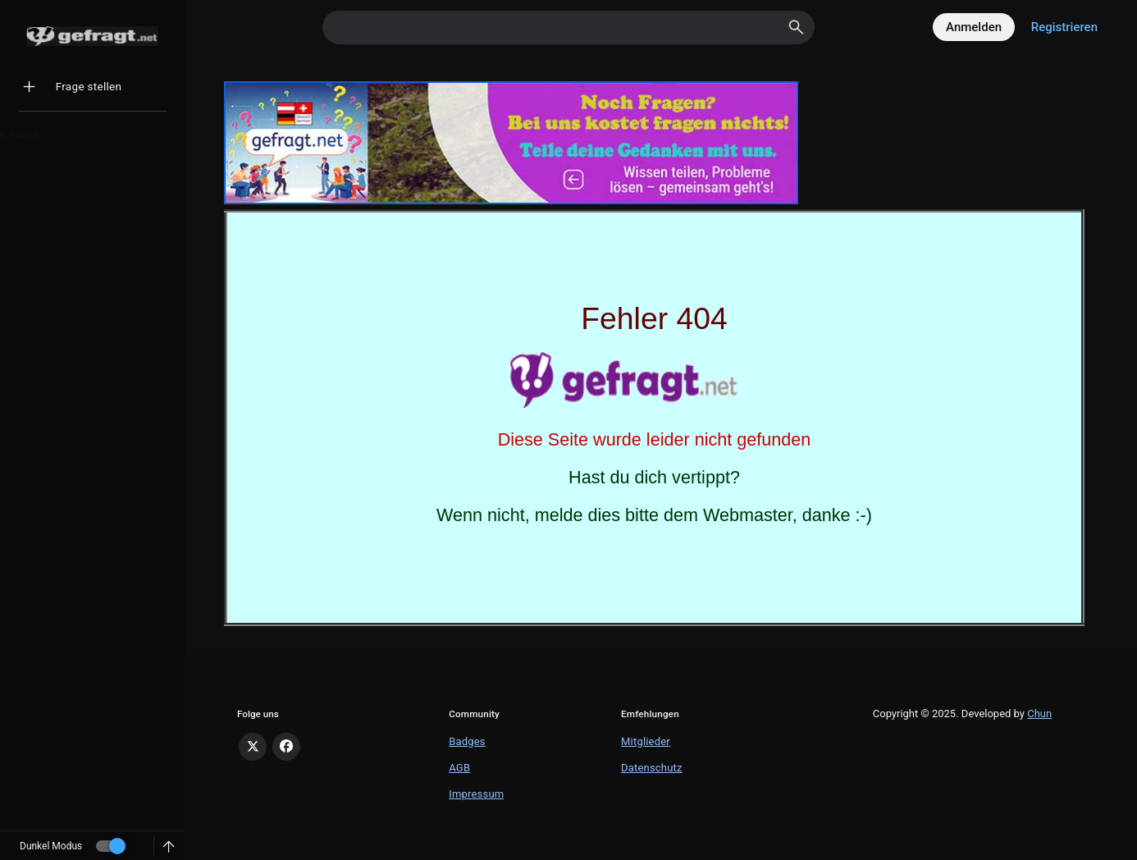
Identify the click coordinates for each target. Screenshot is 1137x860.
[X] (253, 747)
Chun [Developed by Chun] (1039, 713)
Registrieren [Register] (1064, 27)
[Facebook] (286, 747)
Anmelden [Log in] (974, 27)
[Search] (568, 27)
